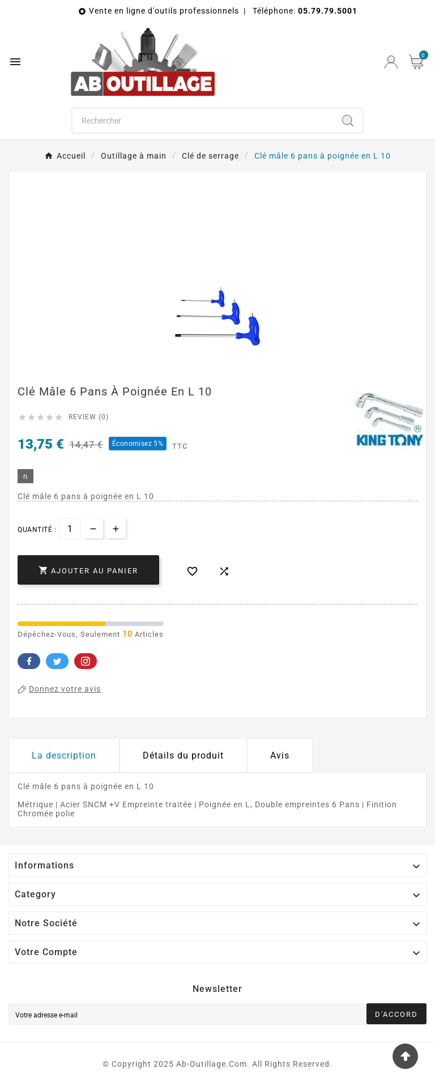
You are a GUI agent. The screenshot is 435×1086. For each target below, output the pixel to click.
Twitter (57, 661)
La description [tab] (64, 755)
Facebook (29, 661)
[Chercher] (203, 121)
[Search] (347, 120)
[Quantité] (69, 528)
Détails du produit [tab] (183, 755)
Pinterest (85, 661)
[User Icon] (391, 62)
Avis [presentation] (279, 755)
